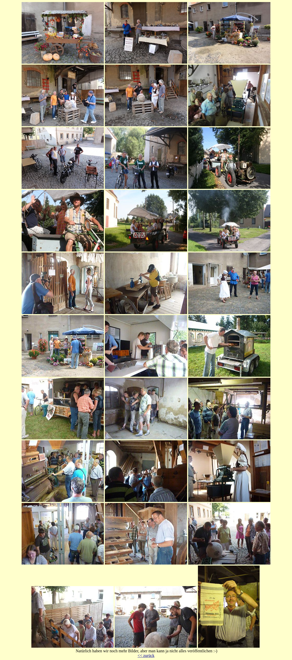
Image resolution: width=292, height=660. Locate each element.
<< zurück (146, 655)
